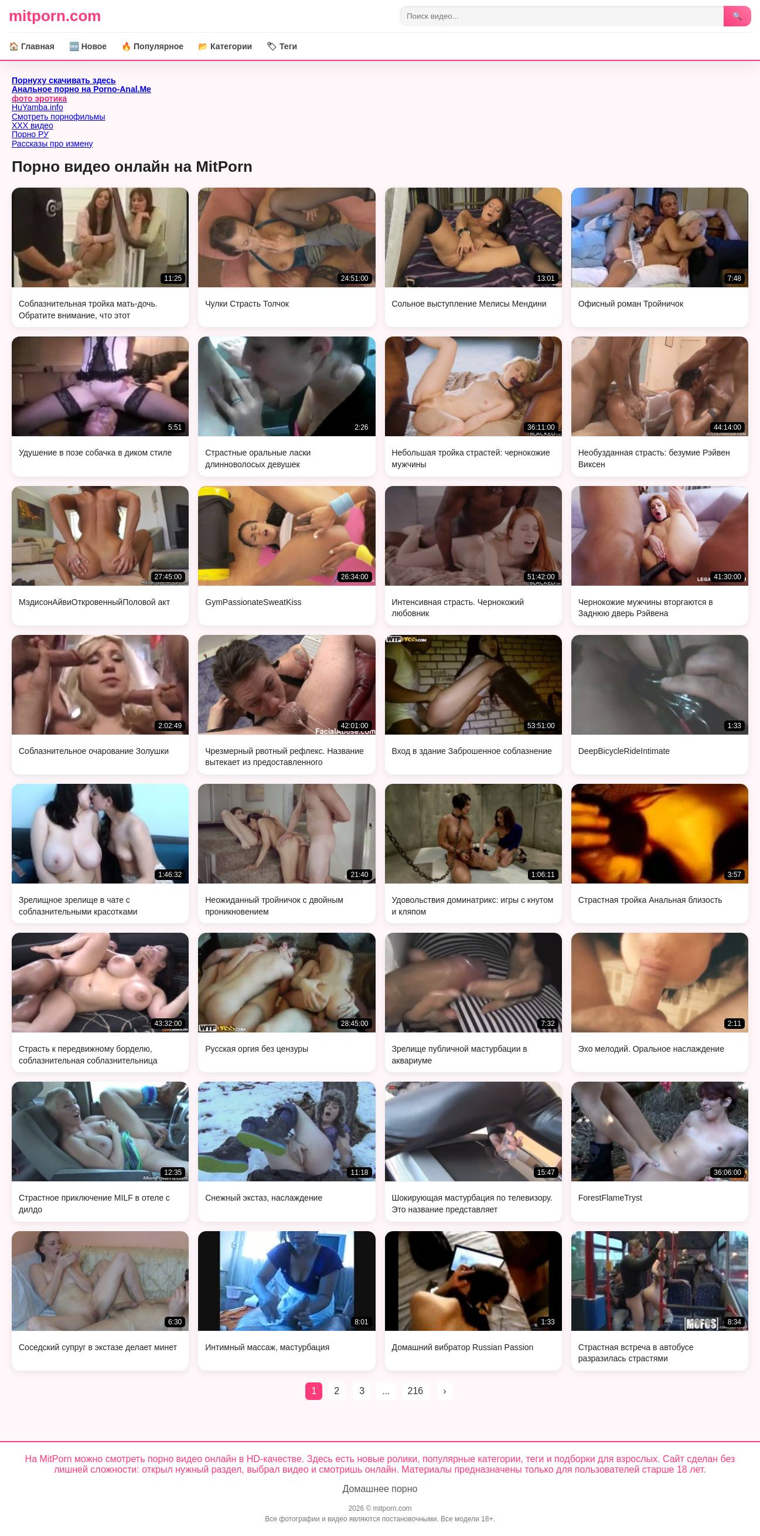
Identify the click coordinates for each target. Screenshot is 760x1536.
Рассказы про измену (52, 143)
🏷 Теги (282, 46)
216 (416, 1391)
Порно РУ (30, 134)
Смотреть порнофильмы (58, 116)
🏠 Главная (31, 46)
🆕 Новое (88, 46)
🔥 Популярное (152, 46)
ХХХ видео (32, 125)
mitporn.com (55, 16)
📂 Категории (225, 46)
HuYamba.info (37, 107)
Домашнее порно (380, 1489)
